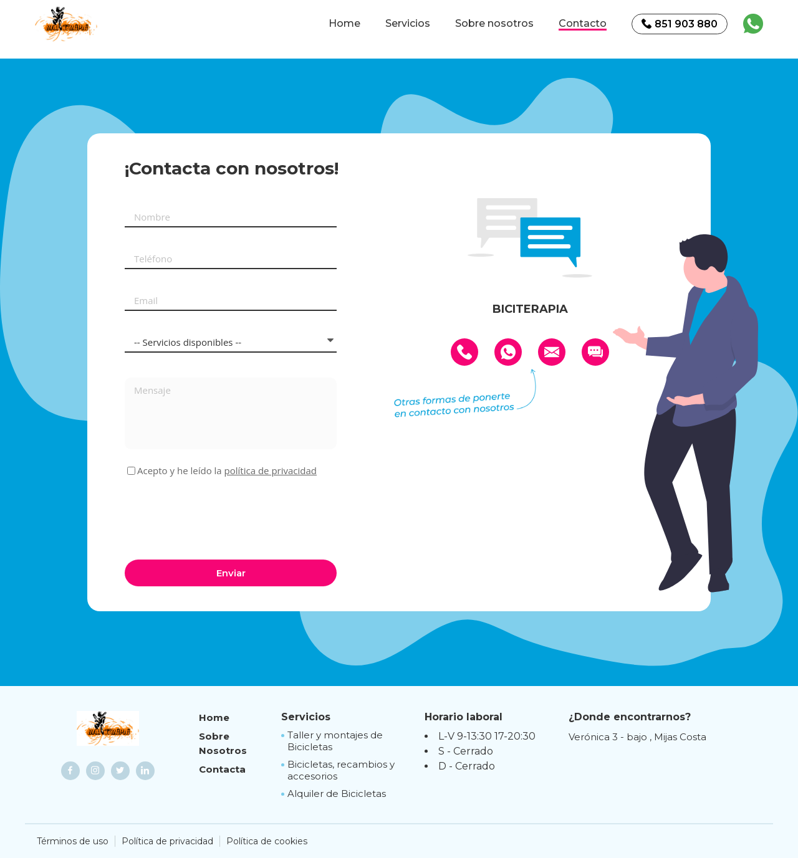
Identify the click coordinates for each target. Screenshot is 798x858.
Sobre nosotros (494, 24)
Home (344, 24)
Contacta (222, 769)
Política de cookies (266, 841)
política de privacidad (270, 470)
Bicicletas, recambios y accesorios (341, 770)
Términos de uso (72, 841)
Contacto (583, 24)
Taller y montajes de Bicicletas (335, 741)
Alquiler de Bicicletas (336, 793)
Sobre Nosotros (223, 743)
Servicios (407, 24)
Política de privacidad (167, 841)
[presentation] (219, 516)
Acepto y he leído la (227, 470)
